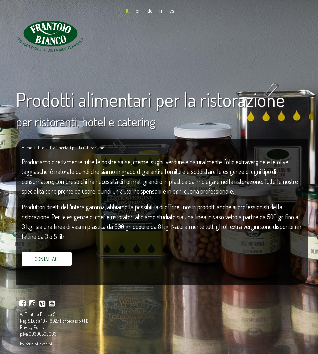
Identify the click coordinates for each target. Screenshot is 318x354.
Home (27, 147)
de (150, 10)
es (171, 10)
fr (161, 10)
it (127, 10)
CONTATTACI (47, 259)
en (138, 10)
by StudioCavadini (36, 343)
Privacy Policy (32, 327)
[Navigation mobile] (297, 31)
